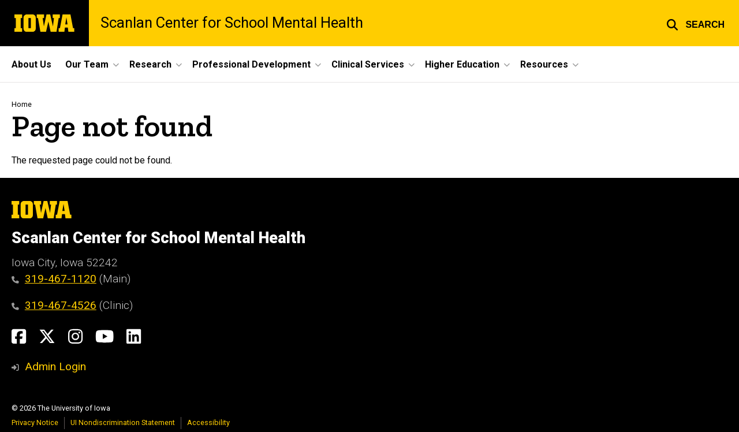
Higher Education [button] (462, 64)
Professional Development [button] (251, 64)
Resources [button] (544, 64)
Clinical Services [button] (367, 64)
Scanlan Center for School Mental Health (231, 23)
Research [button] (150, 64)
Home (22, 104)
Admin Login (55, 366)
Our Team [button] (87, 64)
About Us (31, 64)
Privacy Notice (35, 422)
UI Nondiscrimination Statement (122, 422)
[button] (695, 23)
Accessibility (208, 422)
